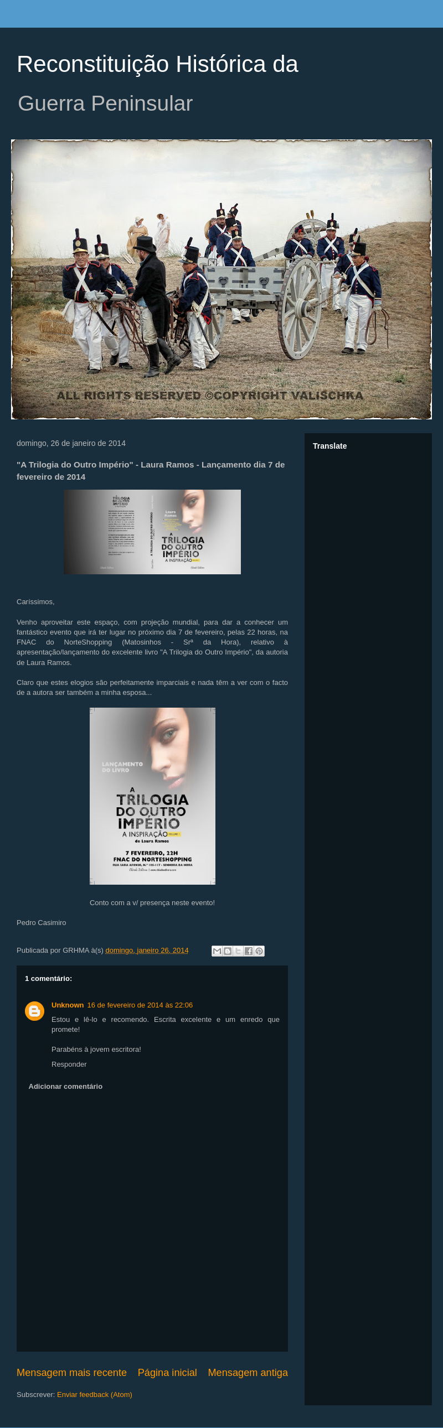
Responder (69, 1064)
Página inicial (167, 1372)
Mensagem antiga (248, 1372)
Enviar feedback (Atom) (94, 1394)
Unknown (67, 1005)
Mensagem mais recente (72, 1372)
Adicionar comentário (66, 1086)
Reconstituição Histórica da (157, 64)
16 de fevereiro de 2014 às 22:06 (140, 1005)
